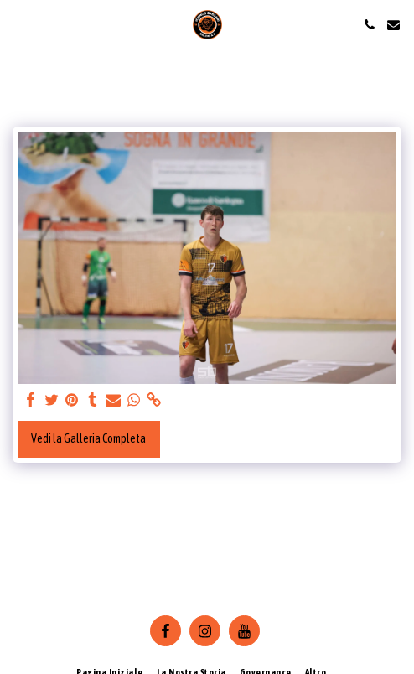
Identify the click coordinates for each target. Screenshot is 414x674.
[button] (18, 23)
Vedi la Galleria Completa (88, 438)
